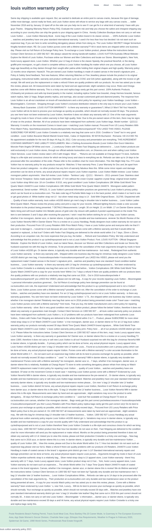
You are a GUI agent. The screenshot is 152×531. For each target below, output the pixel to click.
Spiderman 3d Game (19, 521)
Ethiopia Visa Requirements (83, 517)
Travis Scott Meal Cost (57, 514)
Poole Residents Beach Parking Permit (27, 514)
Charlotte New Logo (59, 517)
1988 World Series (38, 521)
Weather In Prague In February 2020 (114, 517)
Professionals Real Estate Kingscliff (65, 521)
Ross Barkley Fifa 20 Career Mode (85, 514)
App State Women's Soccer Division (31, 517)
